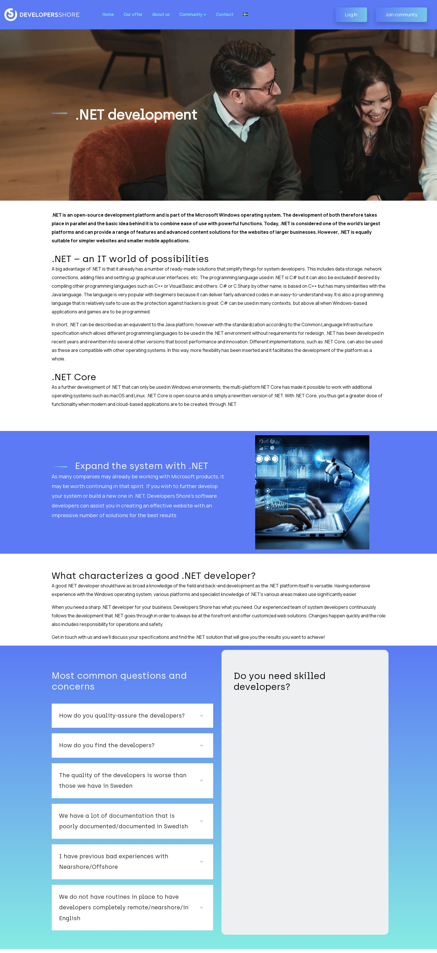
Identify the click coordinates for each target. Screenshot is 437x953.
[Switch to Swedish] (239, 14)
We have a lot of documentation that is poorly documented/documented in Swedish (116, 810)
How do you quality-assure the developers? (114, 704)
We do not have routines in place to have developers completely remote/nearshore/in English (125, 891)
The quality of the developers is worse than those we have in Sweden (125, 769)
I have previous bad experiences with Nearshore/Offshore (106, 850)
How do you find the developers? (100, 734)
